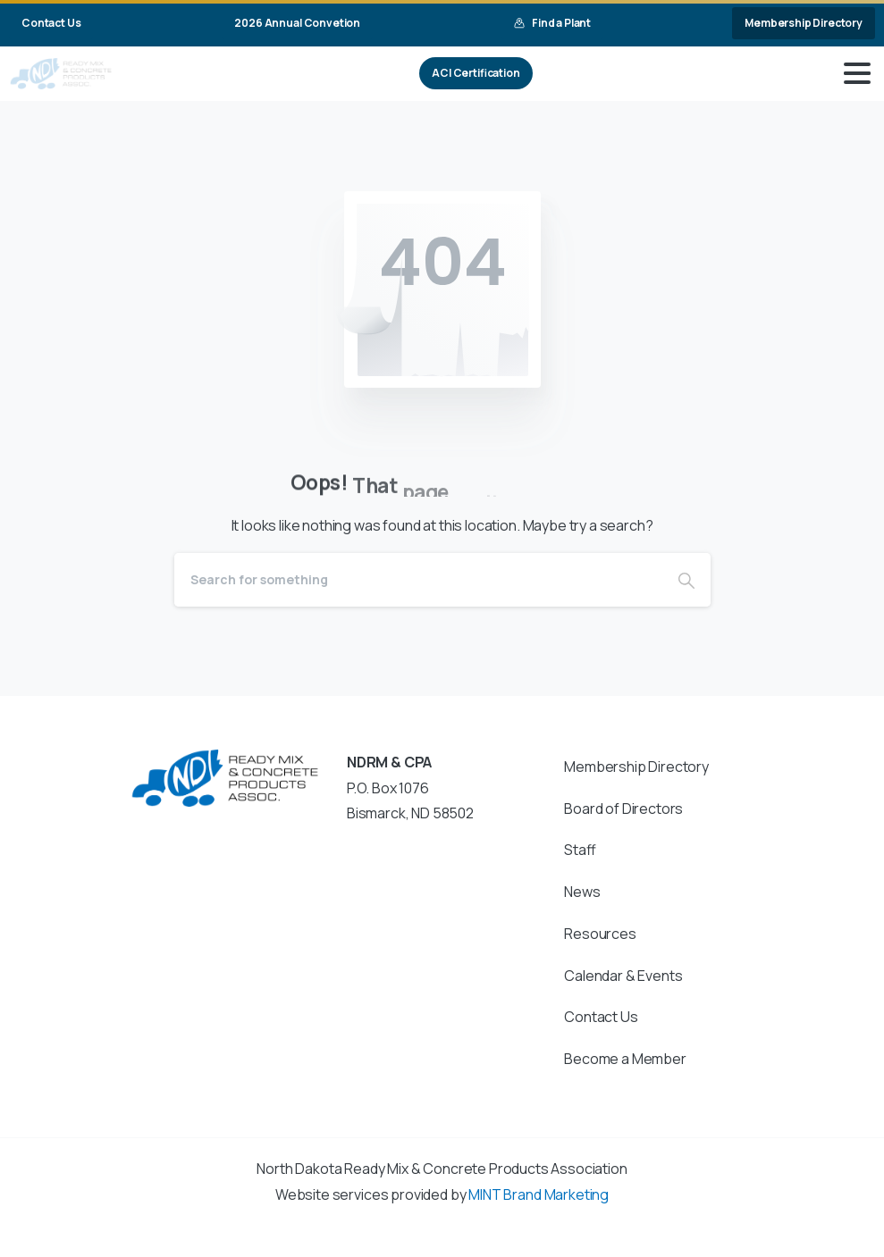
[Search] (418, 580)
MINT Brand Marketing (538, 1194)
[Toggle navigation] (857, 73)
